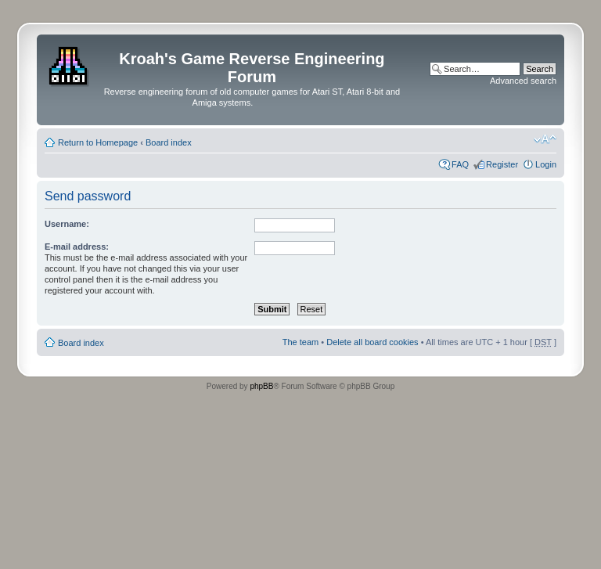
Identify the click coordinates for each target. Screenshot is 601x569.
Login (545, 164)
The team (300, 342)
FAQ (460, 164)
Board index (169, 142)
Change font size (545, 139)
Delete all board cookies (372, 342)
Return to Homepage (98, 142)
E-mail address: (77, 246)
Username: (67, 224)
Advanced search (523, 80)
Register (502, 164)
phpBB (261, 386)
